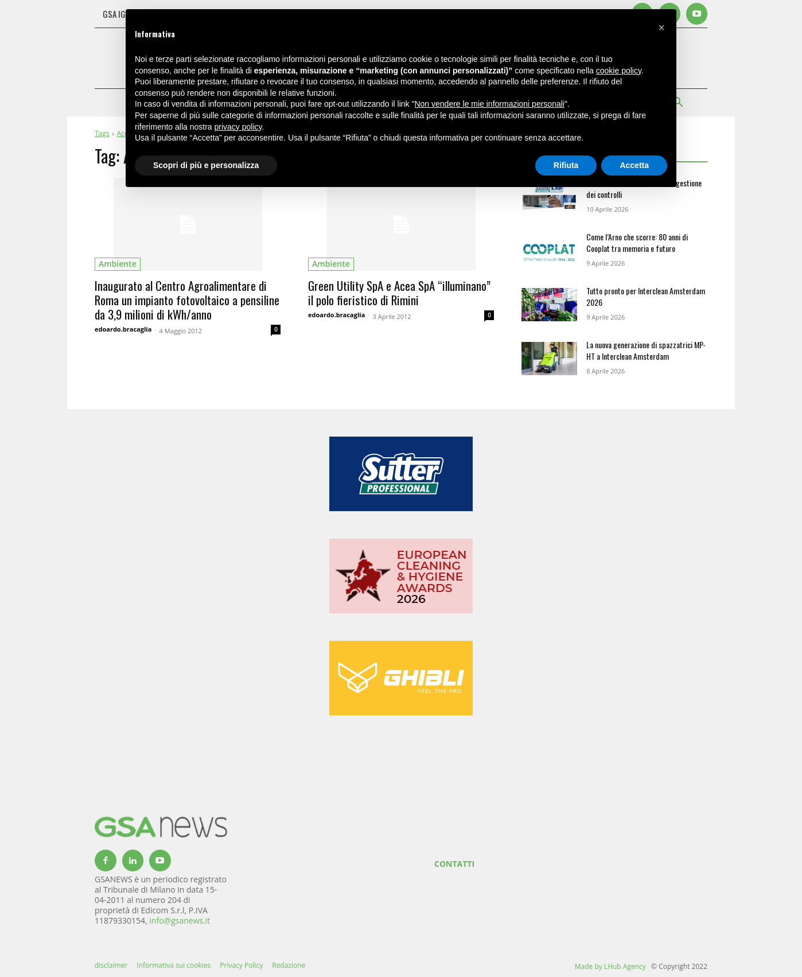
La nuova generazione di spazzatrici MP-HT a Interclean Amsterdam (646, 350)
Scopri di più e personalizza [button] (206, 165)
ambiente (118, 263)
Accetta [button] (634, 165)
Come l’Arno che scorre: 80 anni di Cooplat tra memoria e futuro (637, 242)
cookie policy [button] (618, 70)
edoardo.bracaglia (123, 329)
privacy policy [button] (238, 126)
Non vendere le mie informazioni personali (489, 103)
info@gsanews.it (179, 920)
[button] (661, 27)
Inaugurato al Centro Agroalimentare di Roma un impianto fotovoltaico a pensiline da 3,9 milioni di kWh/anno (187, 300)
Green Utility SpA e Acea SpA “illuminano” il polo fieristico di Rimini (399, 293)
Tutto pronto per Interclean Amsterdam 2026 (645, 296)
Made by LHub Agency (610, 966)
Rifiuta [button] (566, 165)
